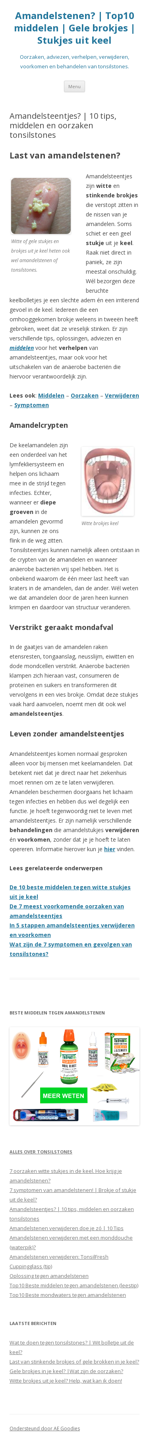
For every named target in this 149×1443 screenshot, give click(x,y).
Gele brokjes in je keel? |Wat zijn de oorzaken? (66, 1371)
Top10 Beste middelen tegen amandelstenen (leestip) (74, 1285)
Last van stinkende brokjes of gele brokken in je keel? (74, 1361)
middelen (22, 348)
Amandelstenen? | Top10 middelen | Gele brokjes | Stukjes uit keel (74, 28)
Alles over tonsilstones (41, 1152)
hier (109, 849)
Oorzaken (85, 395)
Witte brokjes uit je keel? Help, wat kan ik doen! (66, 1380)
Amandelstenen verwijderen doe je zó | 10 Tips (67, 1228)
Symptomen (31, 405)
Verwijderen (122, 395)
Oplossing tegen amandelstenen (49, 1275)
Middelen (51, 395)
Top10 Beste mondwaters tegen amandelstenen (68, 1294)
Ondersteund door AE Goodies (45, 1428)
